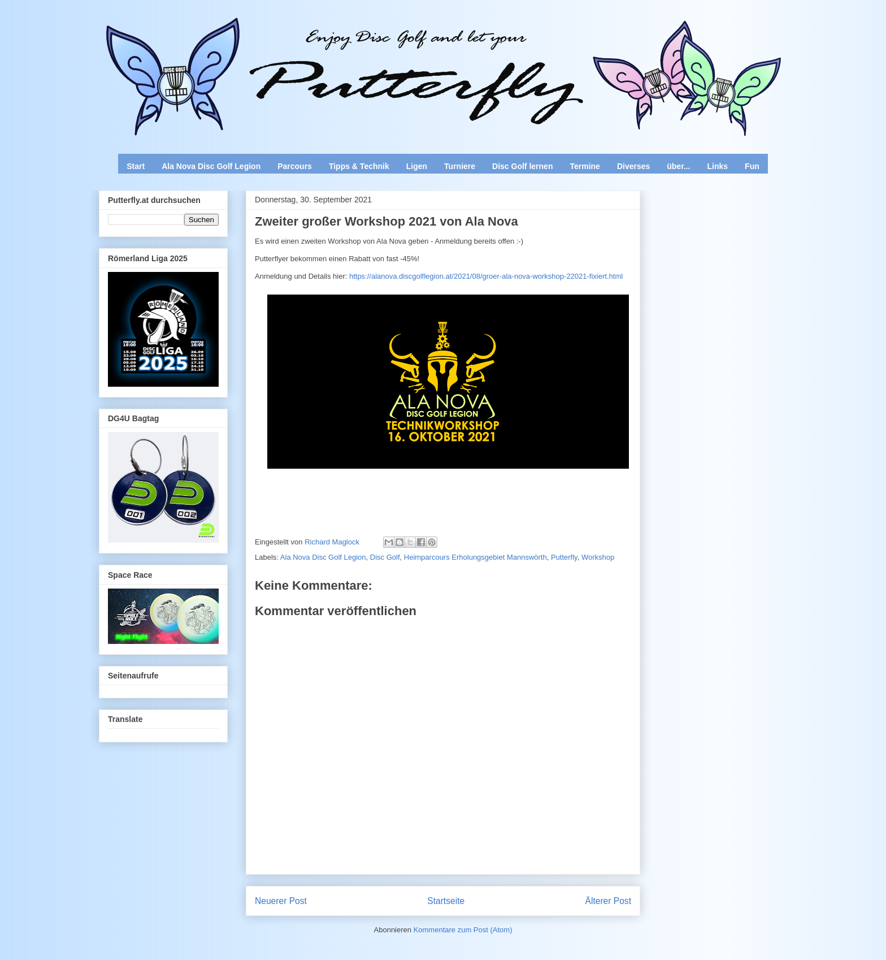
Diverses (633, 166)
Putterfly (564, 557)
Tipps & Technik (359, 166)
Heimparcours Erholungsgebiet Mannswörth (475, 557)
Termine (585, 166)
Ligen (416, 166)
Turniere (459, 166)
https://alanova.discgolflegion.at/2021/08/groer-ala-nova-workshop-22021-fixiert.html (486, 276)
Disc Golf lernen (522, 166)
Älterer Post (608, 901)
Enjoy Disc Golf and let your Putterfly (224, 37)
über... (678, 166)
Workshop (597, 557)
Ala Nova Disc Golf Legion (211, 166)
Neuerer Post (281, 901)
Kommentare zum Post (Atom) (463, 930)
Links (717, 166)
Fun (752, 166)
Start (136, 166)
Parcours (294, 166)
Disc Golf (385, 557)
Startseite (445, 901)
